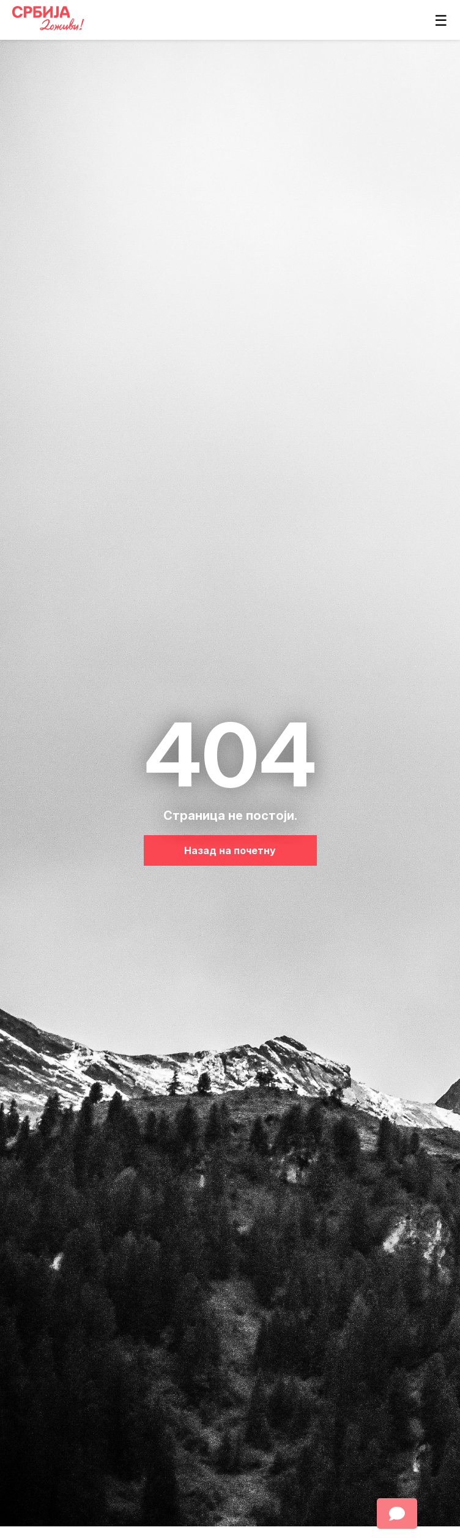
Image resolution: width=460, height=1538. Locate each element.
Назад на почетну (230, 850)
